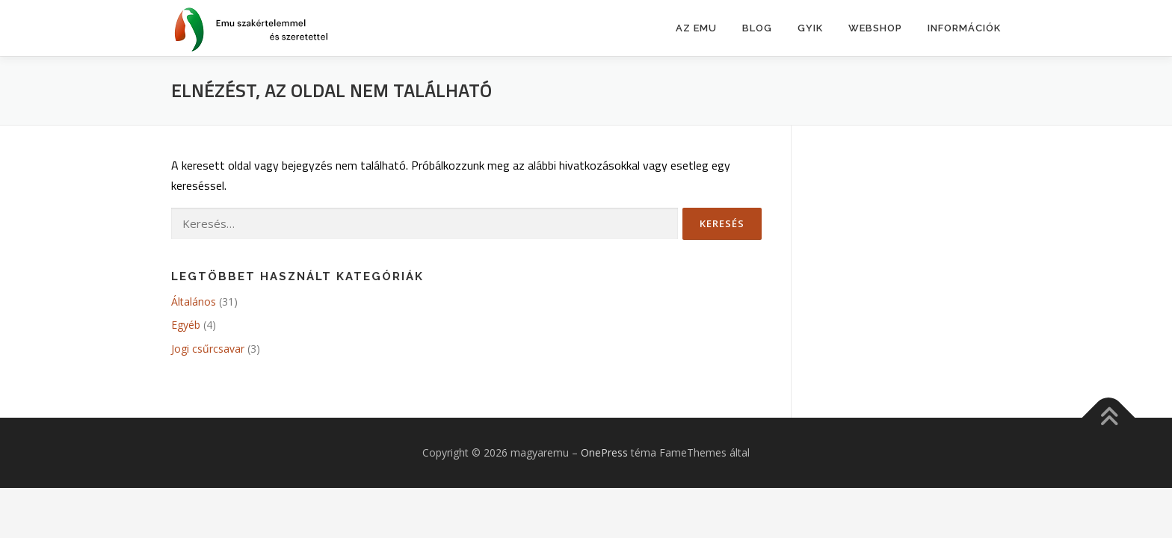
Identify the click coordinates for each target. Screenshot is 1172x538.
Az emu (696, 28)
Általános (193, 301)
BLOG (757, 28)
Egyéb (185, 325)
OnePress (604, 452)
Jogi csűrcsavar (207, 348)
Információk (964, 28)
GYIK (810, 28)
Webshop (875, 28)
